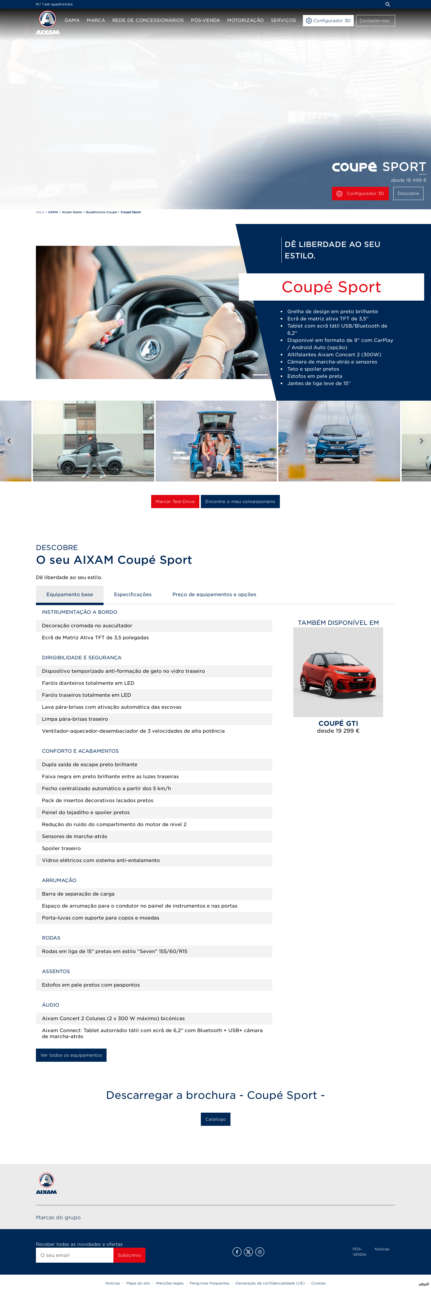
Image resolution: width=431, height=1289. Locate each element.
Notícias (382, 1249)
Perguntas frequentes (209, 1283)
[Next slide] (421, 441)
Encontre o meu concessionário (240, 501)
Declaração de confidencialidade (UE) (270, 1283)
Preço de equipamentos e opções (214, 594)
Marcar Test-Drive (175, 501)
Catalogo (215, 1119)
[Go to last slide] (9, 441)
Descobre (408, 193)
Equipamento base (69, 594)
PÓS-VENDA (359, 1252)
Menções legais (169, 1283)
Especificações (132, 594)
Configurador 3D (360, 194)
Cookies (318, 1283)
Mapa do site (138, 1283)
